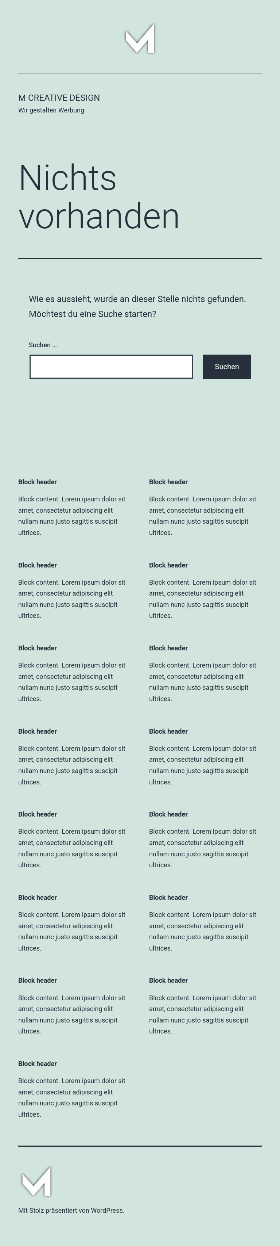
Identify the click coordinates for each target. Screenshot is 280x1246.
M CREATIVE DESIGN (59, 98)
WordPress (106, 1210)
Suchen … (43, 345)
